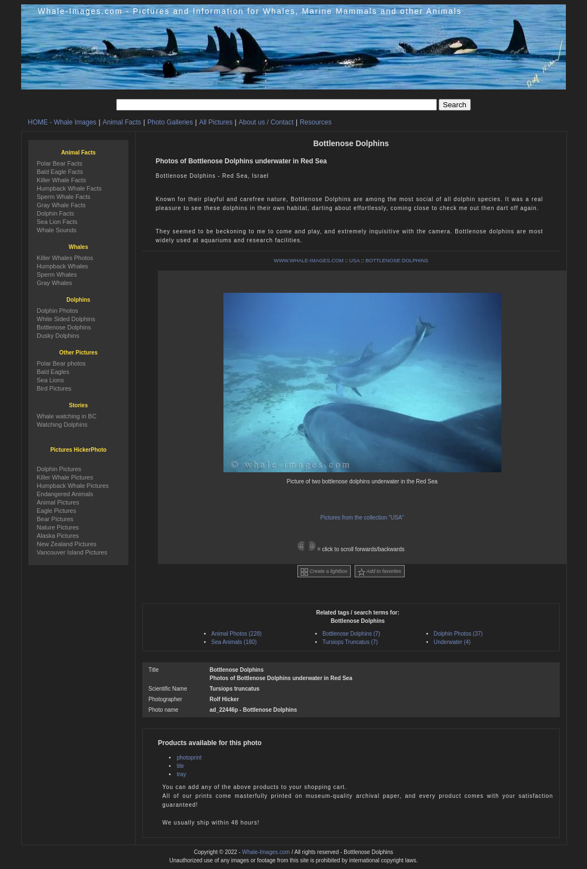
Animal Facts (122, 122)
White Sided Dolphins (66, 319)
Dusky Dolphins (58, 335)
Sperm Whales (57, 274)
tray (181, 774)
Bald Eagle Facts (60, 171)
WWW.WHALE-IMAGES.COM (309, 260)
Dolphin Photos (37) (458, 634)
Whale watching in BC (67, 416)
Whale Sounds (57, 230)
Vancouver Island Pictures (72, 552)
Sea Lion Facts (57, 221)
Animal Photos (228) (236, 634)
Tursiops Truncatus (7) (350, 642)
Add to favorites (379, 572)
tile (180, 766)
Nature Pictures (58, 527)
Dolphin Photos (57, 310)
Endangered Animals (65, 494)
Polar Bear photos (61, 363)
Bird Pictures (54, 388)
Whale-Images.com (266, 852)
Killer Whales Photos (65, 257)
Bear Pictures (55, 519)
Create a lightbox (324, 572)
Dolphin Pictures (59, 469)
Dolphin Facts (55, 213)
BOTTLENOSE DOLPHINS (396, 260)
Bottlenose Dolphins (64, 327)
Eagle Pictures (56, 510)
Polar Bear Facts (59, 163)
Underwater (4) (452, 642)
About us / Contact (266, 122)
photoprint (189, 758)
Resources (315, 122)
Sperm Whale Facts (64, 196)
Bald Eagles (53, 371)
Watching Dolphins (62, 424)
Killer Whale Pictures (65, 477)
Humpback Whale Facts (69, 188)
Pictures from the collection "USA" (362, 518)
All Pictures (215, 122)
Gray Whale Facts (61, 205)
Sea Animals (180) (234, 642)
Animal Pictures (58, 502)
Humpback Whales (62, 266)
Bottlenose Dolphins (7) (351, 634)
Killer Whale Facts (61, 180)
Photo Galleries (170, 122)
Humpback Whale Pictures (73, 485)
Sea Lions (50, 380)
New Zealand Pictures (67, 544)
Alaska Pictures (58, 535)
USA (354, 260)
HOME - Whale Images (62, 122)
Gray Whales (54, 282)
